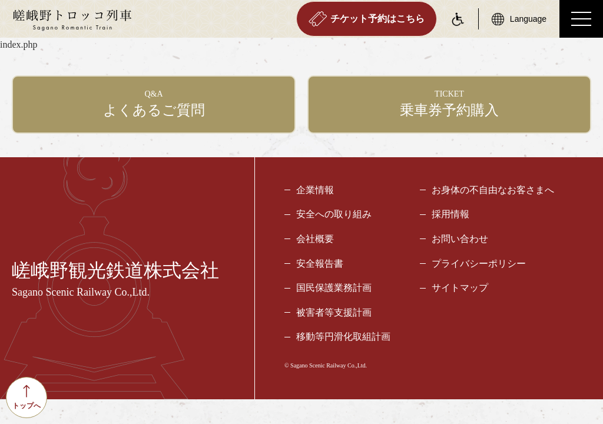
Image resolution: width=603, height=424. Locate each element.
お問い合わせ (460, 239)
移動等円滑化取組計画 (343, 338)
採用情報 (450, 215)
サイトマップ (460, 288)
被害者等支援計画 (334, 313)
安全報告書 (319, 264)
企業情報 (315, 191)
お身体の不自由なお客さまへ (493, 191)
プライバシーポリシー (479, 264)
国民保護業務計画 (334, 288)
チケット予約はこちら (367, 19)
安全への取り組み (334, 215)
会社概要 (315, 239)
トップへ (26, 397)
